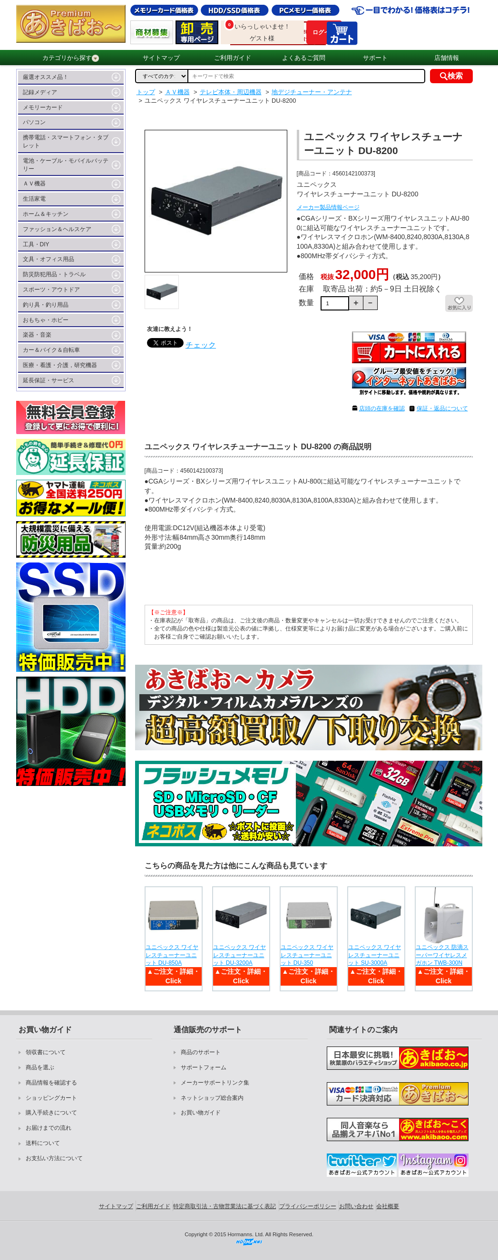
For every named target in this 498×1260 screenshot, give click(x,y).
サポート (375, 57)
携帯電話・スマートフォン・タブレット (65, 141)
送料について (43, 1143)
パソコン (34, 122)
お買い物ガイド (201, 1112)
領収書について (46, 1052)
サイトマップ (161, 57)
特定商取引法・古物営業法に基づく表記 (224, 1206)
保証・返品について (442, 408)
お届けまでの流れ (48, 1127)
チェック (201, 345)
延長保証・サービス (48, 380)
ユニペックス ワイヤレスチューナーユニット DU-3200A (239, 955)
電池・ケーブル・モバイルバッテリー (65, 164)
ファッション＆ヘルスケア (57, 229)
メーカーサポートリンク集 (215, 1082)
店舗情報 (446, 57)
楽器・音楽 (37, 334)
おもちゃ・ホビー (45, 320)
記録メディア (40, 92)
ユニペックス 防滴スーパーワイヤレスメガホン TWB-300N (442, 955)
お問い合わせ (356, 1206)
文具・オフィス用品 (48, 259)
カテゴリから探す (70, 58)
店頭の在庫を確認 (382, 408)
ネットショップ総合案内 (212, 1098)
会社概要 (387, 1206)
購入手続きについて (51, 1112)
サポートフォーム (203, 1067)
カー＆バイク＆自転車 (51, 350)
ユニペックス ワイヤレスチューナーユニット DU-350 (307, 955)
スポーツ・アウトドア (51, 289)
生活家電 (34, 198)
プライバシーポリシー (307, 1206)
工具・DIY (36, 244)
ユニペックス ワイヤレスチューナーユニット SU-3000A (374, 955)
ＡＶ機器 (34, 183)
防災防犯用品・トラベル (54, 274)
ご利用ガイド (232, 57)
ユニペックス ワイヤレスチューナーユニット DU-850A (172, 955)
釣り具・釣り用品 (45, 304)
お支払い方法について (54, 1158)
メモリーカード (43, 107)
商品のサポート (201, 1052)
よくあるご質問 (303, 57)
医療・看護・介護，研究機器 (60, 365)
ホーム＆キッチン (45, 214)
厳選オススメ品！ (45, 77)
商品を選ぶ (40, 1067)
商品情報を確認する (51, 1082)
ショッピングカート (51, 1098)
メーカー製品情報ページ (328, 207)
